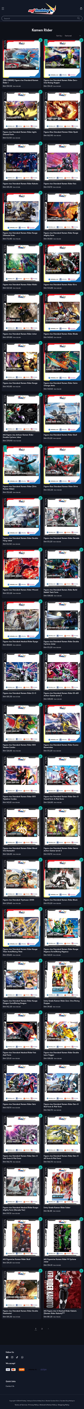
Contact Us (10, 1386)
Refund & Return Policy (48, 1405)
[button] (2, 8)
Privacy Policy (33, 1405)
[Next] (48, 1328)
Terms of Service (21, 1405)
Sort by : (59, 36)
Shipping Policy (63, 1405)
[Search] (78, 18)
